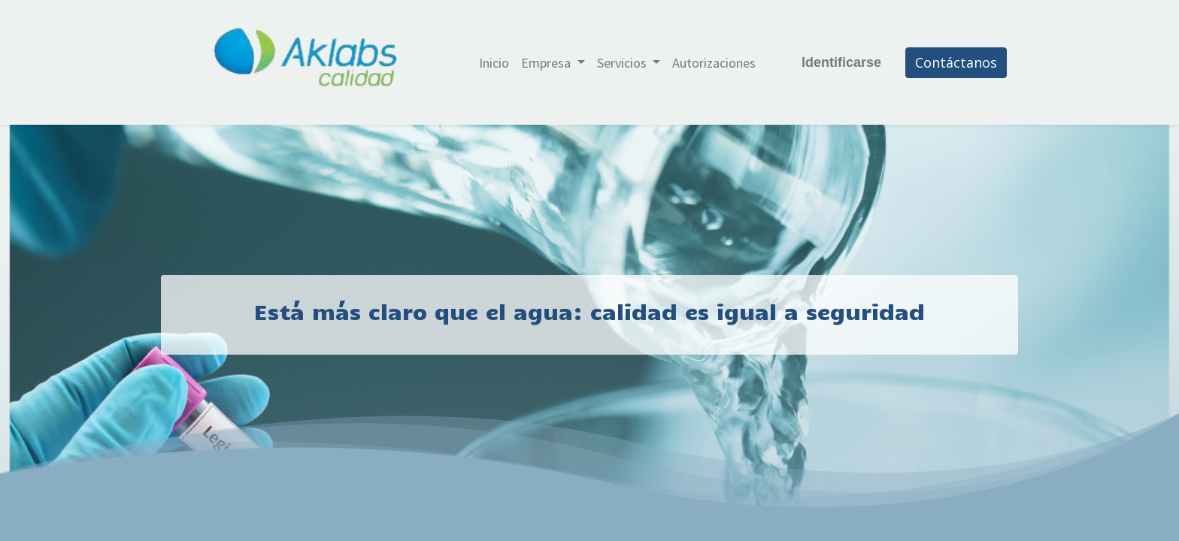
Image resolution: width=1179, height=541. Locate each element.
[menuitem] (494, 63)
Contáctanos (956, 62)
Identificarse (841, 62)
